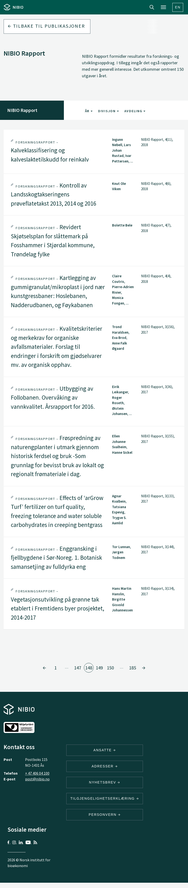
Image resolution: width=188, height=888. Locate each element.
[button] (94, 152)
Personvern (105, 815)
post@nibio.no (37, 779)
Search (152, 7)
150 (110, 668)
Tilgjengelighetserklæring (104, 798)
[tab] (94, 152)
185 (132, 668)
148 (88, 668)
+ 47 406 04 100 (37, 773)
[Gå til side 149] (143, 668)
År (89, 111)
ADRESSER (105, 766)
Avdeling (135, 111)
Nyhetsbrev (104, 782)
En (178, 7)
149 (99, 668)
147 (77, 668)
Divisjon (108, 111)
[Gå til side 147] (44, 668)
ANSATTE (105, 750)
